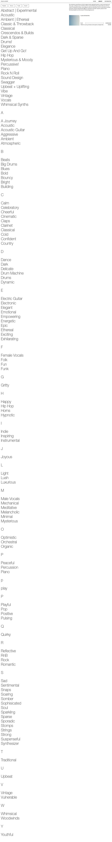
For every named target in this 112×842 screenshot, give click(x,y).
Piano (5, 69)
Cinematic (8, 217)
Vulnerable (9, 798)
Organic (7, 547)
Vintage (6, 96)
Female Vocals (12, 356)
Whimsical (9, 814)
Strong (6, 735)
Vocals (6, 100)
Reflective (8, 651)
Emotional (8, 312)
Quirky (6, 635)
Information (108, 1)
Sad (4, 681)
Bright (5, 182)
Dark (4, 265)
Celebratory (10, 208)
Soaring (7, 695)
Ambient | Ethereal (15, 20)
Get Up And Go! (13, 51)
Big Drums (9, 165)
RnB (4, 656)
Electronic (8, 303)
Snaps (6, 690)
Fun (4, 365)
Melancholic (10, 512)
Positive (7, 614)
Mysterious (9, 521)
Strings (6, 730)
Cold (4, 235)
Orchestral (9, 542)
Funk (4, 369)
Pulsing (6, 618)
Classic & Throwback (17, 24)
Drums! (6, 42)
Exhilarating (9, 339)
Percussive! (10, 65)
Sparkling (8, 712)
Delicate (7, 269)
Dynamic (7, 282)
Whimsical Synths (14, 105)
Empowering (10, 317)
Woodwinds (10, 818)
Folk (4, 360)
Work (94, 1)
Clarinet (7, 226)
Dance (6, 260)
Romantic (8, 665)
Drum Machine (12, 274)
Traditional (8, 760)
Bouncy (7, 178)
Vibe (4, 91)
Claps (5, 221)
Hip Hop (7, 56)
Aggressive (9, 135)
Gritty (5, 385)
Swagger (8, 82)
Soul (4, 708)
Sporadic (8, 721)
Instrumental (10, 441)
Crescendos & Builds (17, 33)
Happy (6, 402)
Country (7, 244)
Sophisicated (11, 704)
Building (7, 187)
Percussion (9, 568)
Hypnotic (8, 415)
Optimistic (8, 538)
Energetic (8, 321)
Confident (8, 239)
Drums (6, 278)
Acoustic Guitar (13, 130)
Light (4, 474)
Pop (4, 609)
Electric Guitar (11, 299)
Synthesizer (10, 744)
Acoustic (7, 15)
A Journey (8, 121)
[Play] (82, 23)
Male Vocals (10, 499)
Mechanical (10, 503)
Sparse (6, 717)
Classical (8, 29)
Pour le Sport (4, 1)
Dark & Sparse (12, 38)
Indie (4, 432)
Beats (5, 160)
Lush (4, 478)
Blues (5, 169)
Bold (4, 174)
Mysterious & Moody (17, 60)
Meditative (9, 508)
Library (100, 1)
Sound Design (12, 78)
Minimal (7, 517)
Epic (4, 326)
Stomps (7, 726)
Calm (5, 203)
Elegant (6, 308)
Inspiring (7, 436)
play (4, 589)
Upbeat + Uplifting (15, 87)
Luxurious (8, 483)
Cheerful (7, 212)
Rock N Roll (10, 73)
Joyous (6, 457)
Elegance (8, 47)
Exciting (7, 335)
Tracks (18, 5)
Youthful (7, 835)
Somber (7, 699)
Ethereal (7, 330)
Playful (6, 605)
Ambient (7, 139)
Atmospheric (11, 144)
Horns (5, 411)
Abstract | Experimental (19, 11)
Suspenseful (10, 739)
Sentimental (10, 686)
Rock (5, 660)
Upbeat (6, 777)
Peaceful (7, 563)
